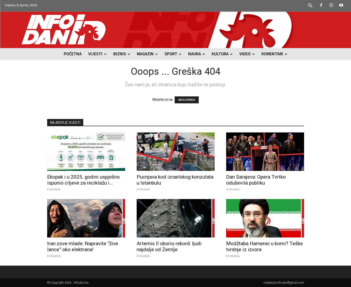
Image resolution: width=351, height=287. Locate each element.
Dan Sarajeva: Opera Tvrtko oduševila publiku (256, 180)
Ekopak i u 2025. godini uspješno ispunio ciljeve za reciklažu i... (83, 180)
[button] (310, 6)
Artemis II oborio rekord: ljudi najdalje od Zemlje (169, 246)
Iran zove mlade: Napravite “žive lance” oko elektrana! (82, 246)
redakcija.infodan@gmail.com (283, 283)
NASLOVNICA (186, 99)
